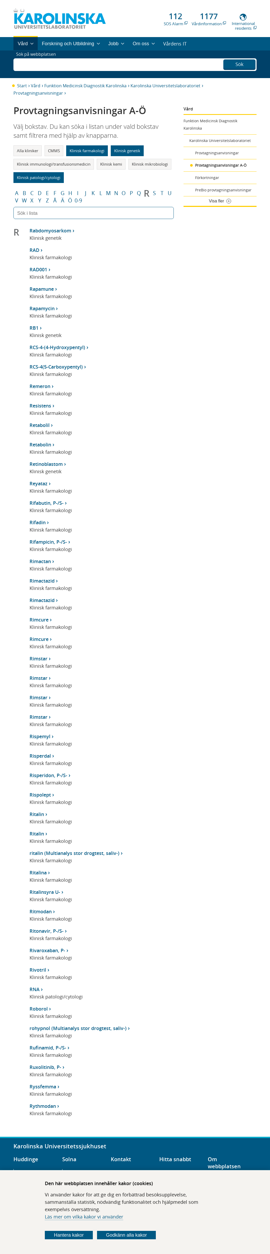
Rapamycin (42, 308)
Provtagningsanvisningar (38, 93)
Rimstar (38, 658)
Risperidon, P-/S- (48, 775)
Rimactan (40, 561)
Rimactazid (42, 581)
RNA (35, 989)
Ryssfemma (43, 1086)
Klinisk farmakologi (87, 150)
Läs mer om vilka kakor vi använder (84, 1217)
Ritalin (37, 814)
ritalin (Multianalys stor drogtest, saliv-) (74, 853)
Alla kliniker (27, 150)
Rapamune (42, 289)
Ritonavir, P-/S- (47, 931)
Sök (239, 63)
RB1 (34, 328)
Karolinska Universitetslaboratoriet (165, 86)
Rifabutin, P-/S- (47, 503)
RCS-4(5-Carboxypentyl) (56, 367)
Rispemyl (40, 736)
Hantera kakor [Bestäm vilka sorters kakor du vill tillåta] (69, 1235)
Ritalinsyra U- (45, 892)
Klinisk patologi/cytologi (38, 177)
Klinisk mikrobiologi (150, 164)
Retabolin (40, 444)
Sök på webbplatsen (38, 64)
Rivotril (38, 970)
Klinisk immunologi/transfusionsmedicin (53, 164)
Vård (35, 86)
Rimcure (39, 619)
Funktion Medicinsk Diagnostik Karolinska (85, 86)
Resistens (40, 405)
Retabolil (40, 425)
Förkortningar (207, 177)
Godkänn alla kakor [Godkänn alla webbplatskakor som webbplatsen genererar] (126, 1235)
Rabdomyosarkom (50, 230)
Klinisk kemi (111, 164)
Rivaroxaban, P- (47, 950)
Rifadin (38, 522)
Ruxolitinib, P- (45, 1067)
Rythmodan (43, 1106)
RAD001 (38, 269)
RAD (34, 250)
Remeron (40, 386)
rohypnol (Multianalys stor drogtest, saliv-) (78, 1028)
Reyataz (38, 483)
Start (22, 86)
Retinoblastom (46, 464)
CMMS (54, 150)
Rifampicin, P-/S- (48, 542)
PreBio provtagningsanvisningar (223, 189)
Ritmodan (41, 911)
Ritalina (38, 872)
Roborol (39, 1009)
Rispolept (40, 795)
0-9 (78, 200)
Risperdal (40, 756)
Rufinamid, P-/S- (48, 1047)
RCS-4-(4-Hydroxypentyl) (57, 347)
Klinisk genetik (127, 150)
